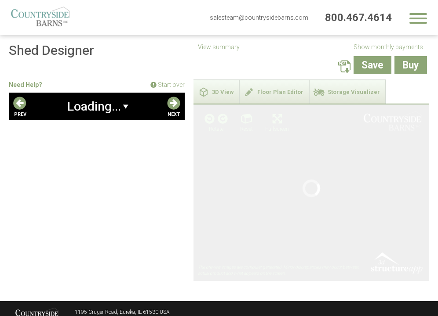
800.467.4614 (358, 17)
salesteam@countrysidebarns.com (259, 17)
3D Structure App (396, 175)
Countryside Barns (37, 289)
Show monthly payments (388, 46)
